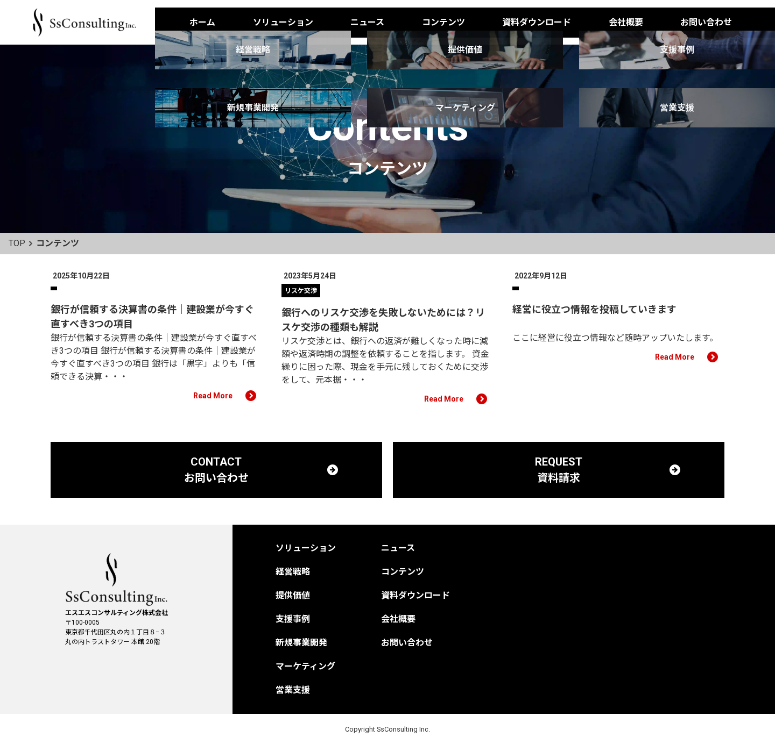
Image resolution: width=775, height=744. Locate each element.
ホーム (202, 22)
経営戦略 (293, 572)
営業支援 (293, 690)
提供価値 (293, 595)
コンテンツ (443, 22)
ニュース (367, 22)
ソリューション (283, 22)
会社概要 (626, 22)
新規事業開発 (301, 643)
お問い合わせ (706, 22)
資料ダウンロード (536, 22)
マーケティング (305, 666)
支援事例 (293, 619)
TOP (17, 243)
